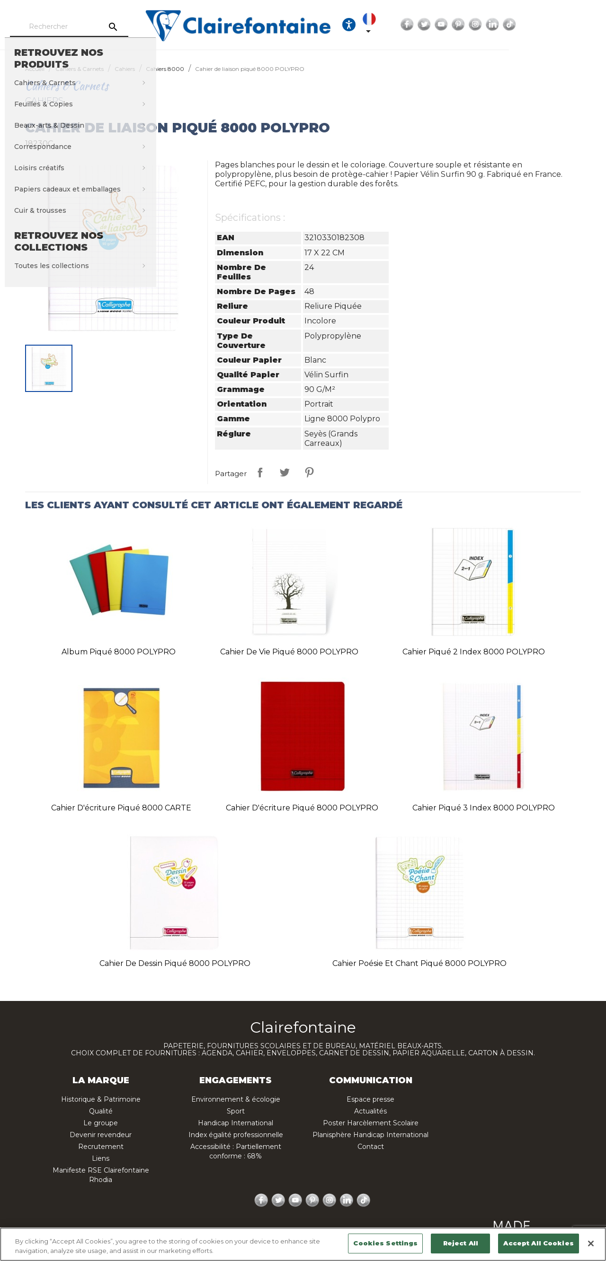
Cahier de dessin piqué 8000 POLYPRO (174, 963)
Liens (100, 1158)
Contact (370, 1146)
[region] (303, 1244)
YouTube (523, 24)
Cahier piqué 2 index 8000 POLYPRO (473, 651)
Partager (259, 472)
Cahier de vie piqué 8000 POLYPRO (289, 651)
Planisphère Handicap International (370, 1135)
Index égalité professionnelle (235, 1135)
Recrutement (101, 1146)
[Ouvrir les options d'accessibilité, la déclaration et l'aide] (420, 24)
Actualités (370, 1111)
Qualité (101, 1111)
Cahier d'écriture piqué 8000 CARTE (121, 807)
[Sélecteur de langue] (448, 24)
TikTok (591, 24)
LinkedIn (574, 24)
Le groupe (100, 1123)
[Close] (590, 1243)
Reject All (460, 1243)
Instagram (557, 24)
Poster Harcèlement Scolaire (371, 1123)
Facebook (489, 24)
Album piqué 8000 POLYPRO (119, 651)
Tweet (284, 472)
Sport (236, 1111)
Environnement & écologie (235, 1099)
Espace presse (370, 1099)
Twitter (506, 24)
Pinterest (540, 24)
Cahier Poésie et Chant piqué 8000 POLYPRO (419, 963)
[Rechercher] (102, 27)
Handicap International (235, 1123)
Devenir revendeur (101, 1135)
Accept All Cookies (538, 1243)
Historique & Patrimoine (101, 1099)
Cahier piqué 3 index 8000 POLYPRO (483, 807)
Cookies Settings (385, 1243)
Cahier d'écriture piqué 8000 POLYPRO (302, 807)
